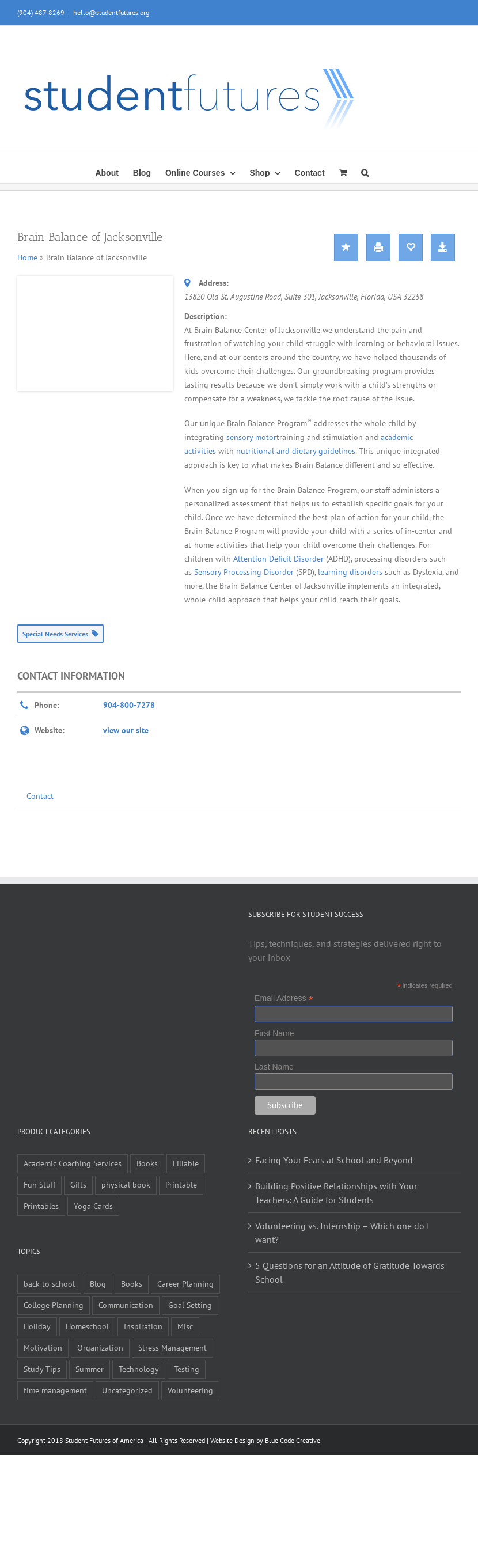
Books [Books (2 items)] (131, 1283)
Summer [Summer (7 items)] (89, 1368)
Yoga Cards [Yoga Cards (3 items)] (93, 1205)
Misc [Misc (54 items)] (185, 1326)
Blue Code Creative (292, 1440)
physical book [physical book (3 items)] (125, 1184)
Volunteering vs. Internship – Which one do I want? (342, 1232)
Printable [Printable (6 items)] (181, 1184)
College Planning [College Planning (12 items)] (54, 1304)
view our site (126, 730)
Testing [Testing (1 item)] (186, 1368)
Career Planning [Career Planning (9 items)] (185, 1283)
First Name (274, 1033)
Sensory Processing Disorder (245, 572)
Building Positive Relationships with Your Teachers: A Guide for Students (336, 1193)
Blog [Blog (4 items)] (98, 1283)
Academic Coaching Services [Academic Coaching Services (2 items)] (73, 1163)
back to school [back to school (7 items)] (49, 1283)
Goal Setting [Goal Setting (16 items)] (190, 1304)
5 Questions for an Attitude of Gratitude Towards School (350, 1272)
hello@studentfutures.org (111, 12)
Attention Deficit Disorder (279, 559)
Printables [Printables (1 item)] (41, 1205)
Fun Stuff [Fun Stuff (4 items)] (39, 1184)
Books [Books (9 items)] (147, 1163)
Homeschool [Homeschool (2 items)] (87, 1326)
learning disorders (350, 572)
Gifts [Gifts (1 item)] (78, 1184)
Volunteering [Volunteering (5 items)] (190, 1390)
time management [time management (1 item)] (55, 1390)
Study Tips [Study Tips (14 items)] (42, 1368)
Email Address (284, 998)
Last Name (274, 1066)
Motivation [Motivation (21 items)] (43, 1347)
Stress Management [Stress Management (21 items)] (172, 1347)
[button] (365, 171)
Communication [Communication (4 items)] (125, 1304)
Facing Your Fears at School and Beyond (334, 1160)
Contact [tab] (40, 796)
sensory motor (251, 437)
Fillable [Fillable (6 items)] (186, 1163)
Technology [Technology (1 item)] (139, 1368)
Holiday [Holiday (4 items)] (37, 1326)
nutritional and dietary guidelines (295, 451)
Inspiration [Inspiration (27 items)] (143, 1326)
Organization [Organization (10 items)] (100, 1347)
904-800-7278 (129, 705)
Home (27, 257)
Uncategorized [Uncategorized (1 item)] (127, 1390)
